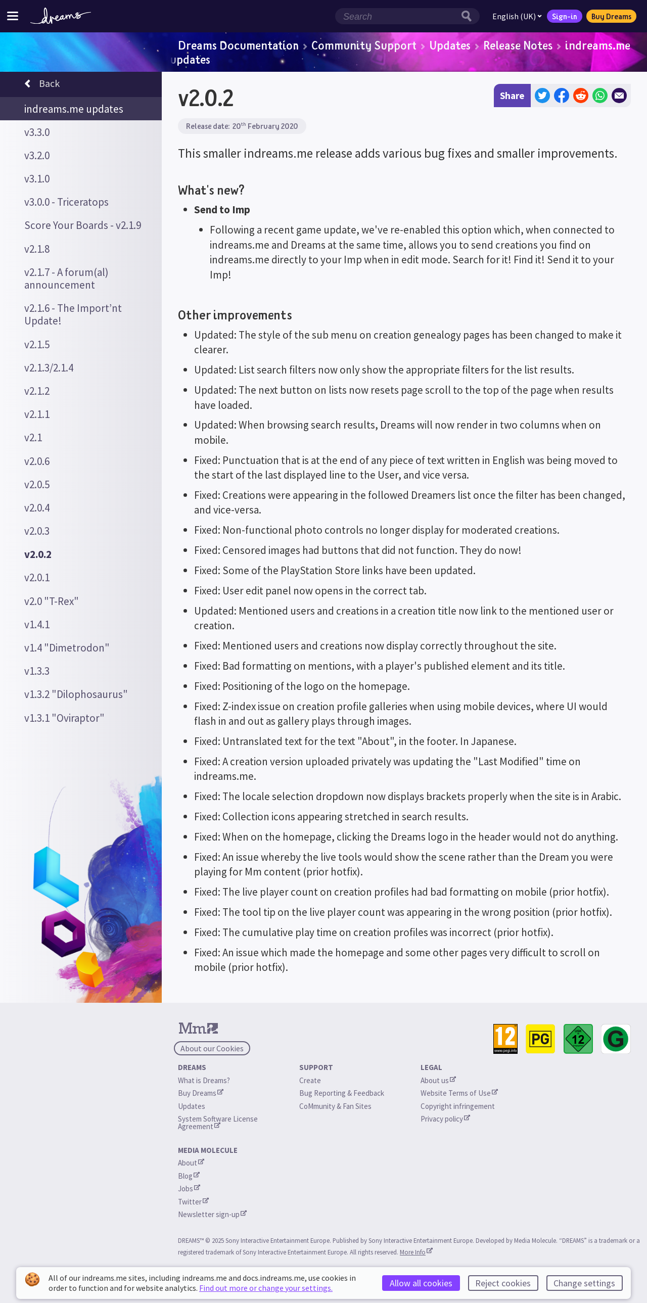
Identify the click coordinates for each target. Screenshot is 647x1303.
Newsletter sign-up (212, 1214)
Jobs (189, 1188)
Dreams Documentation (238, 45)
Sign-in (564, 16)
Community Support (364, 45)
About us (438, 1080)
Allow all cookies (421, 1283)
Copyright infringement (458, 1106)
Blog (189, 1176)
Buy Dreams (611, 16)
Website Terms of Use (459, 1093)
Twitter (193, 1201)
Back (42, 85)
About (191, 1163)
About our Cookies (212, 1048)
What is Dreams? (204, 1080)
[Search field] (396, 16)
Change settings (584, 1283)
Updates (450, 45)
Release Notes (517, 45)
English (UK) (517, 16)
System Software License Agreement (218, 1122)
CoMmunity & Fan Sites (335, 1106)
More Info (416, 1252)
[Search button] (469, 16)
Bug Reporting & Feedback (341, 1093)
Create (310, 1080)
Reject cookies (503, 1283)
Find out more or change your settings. (266, 1288)
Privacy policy (445, 1119)
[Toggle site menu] (13, 16)
